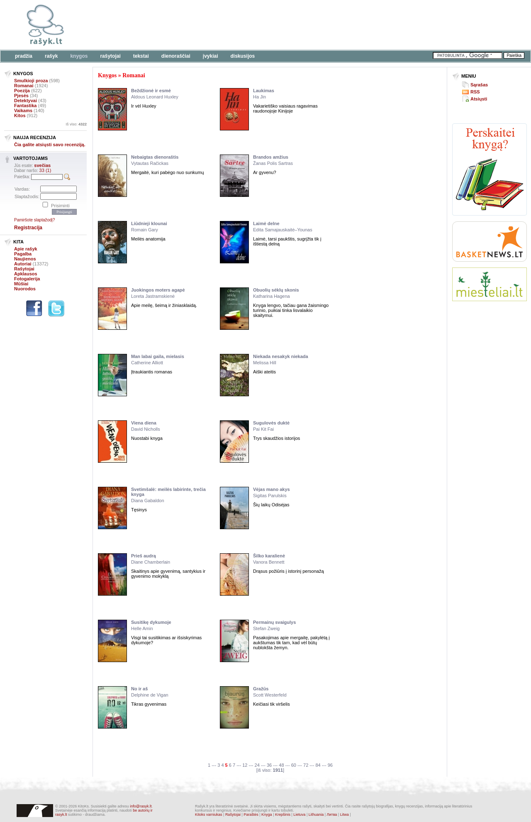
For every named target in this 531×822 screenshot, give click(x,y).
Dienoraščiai (175, 56)
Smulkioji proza (31, 80)
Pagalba (23, 253)
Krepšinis (282, 814)
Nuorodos (25, 288)
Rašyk (51, 56)
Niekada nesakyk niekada (280, 356)
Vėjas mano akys (271, 489)
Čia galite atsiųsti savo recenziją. (49, 144)
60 (293, 765)
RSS (475, 91)
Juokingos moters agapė (158, 289)
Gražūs (260, 688)
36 (269, 765)
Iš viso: (76, 124)
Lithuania (316, 814)
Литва (332, 814)
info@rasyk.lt (140, 806)
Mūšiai (21, 283)
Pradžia (23, 56)
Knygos (79, 56)
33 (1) (45, 170)
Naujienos (25, 258)
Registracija (28, 228)
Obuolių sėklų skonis (276, 289)
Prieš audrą (143, 555)
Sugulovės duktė (271, 422)
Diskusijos (243, 56)
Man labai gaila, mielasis (157, 356)
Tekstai (141, 56)
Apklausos (25, 273)
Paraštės (251, 814)
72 (305, 765)
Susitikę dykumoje (151, 622)
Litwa (344, 814)
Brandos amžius (270, 157)
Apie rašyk (25, 248)
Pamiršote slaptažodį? (34, 220)
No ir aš (139, 688)
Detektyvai (25, 100)
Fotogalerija (27, 278)
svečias (42, 165)
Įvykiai (210, 56)
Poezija (22, 90)
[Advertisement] (255, 25)
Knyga (266, 814)
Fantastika (25, 105)
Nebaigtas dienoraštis (154, 157)
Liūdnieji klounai (149, 223)
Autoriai (23, 263)
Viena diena (143, 422)
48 (281, 765)
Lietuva (299, 814)
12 (244, 765)
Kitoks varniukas (208, 814)
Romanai (23, 85)
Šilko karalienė (269, 555)
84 (317, 765)
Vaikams (23, 110)
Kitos (20, 115)
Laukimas (263, 90)
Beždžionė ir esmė (151, 90)
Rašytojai (110, 56)
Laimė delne (266, 223)
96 (330, 765)
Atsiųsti (478, 98)
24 (257, 765)
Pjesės (21, 95)
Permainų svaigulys (274, 622)
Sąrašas (479, 84)
